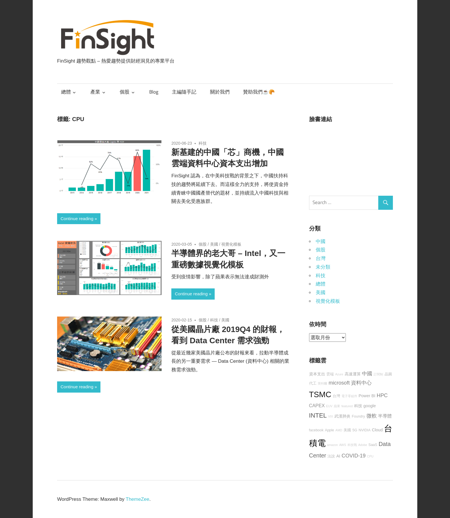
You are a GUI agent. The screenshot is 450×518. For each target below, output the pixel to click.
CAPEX (317, 405)
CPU (370, 456)
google (369, 405)
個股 (124, 92)
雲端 (330, 374)
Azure (339, 374)
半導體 (385, 415)
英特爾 (322, 383)
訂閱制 (378, 374)
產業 (95, 92)
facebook (316, 430)
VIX (330, 416)
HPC (382, 395)
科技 (203, 143)
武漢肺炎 (342, 416)
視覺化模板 (231, 244)
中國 (320, 241)
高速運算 (353, 374)
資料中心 (361, 383)
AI (338, 456)
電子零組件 (349, 396)
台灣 (320, 258)
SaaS (372, 445)
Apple (329, 430)
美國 (214, 244)
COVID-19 (354, 456)
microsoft (339, 383)
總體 (66, 92)
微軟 (371, 416)
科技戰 (352, 445)
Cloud (377, 430)
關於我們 (220, 92)
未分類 (323, 267)
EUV (329, 406)
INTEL (318, 415)
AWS (342, 445)
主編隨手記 (184, 92)
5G (354, 430)
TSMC (320, 394)
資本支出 (317, 374)
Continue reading (77, 218)
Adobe (362, 445)
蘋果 (337, 406)
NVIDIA (364, 430)
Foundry (358, 416)
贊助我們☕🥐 (259, 92)
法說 (331, 456)
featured (347, 406)
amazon (332, 445)
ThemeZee (137, 499)
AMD (338, 430)
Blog (153, 92)
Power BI (366, 395)
